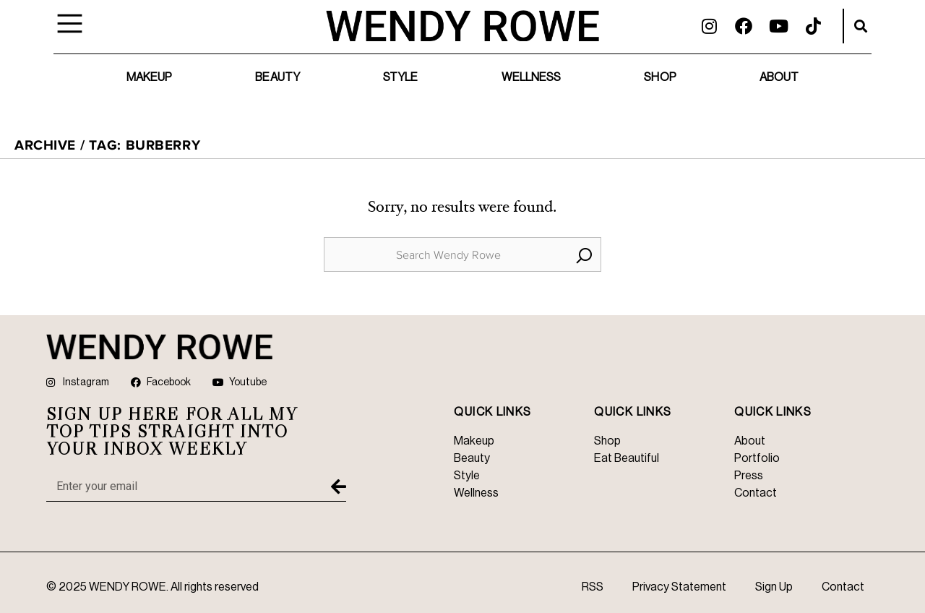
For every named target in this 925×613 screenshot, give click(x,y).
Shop (660, 77)
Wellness (532, 77)
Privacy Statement (679, 587)
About (779, 77)
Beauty (277, 77)
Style (400, 77)
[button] (861, 26)
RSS (592, 587)
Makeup (149, 77)
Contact (843, 587)
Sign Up (774, 587)
